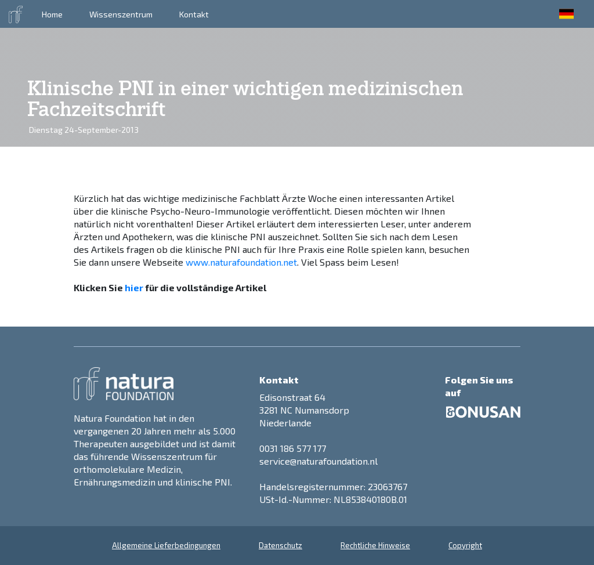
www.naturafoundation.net (241, 261)
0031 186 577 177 (292, 448)
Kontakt (194, 14)
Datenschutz (280, 545)
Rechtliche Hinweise (375, 545)
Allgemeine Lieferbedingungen (166, 545)
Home (52, 14)
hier (134, 287)
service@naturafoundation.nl (318, 460)
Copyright (465, 545)
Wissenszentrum (121, 14)
